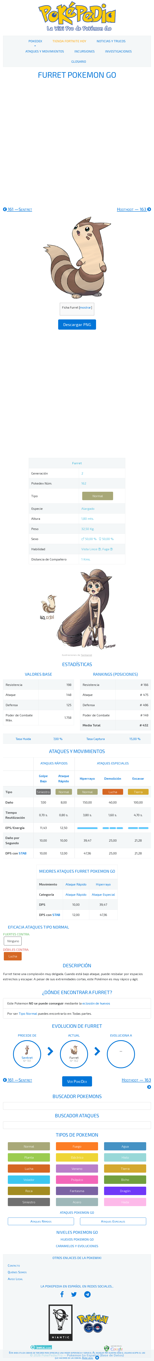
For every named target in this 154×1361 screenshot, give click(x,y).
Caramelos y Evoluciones (77, 1246)
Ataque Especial (103, 894)
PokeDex (35, 41)
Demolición (112, 778)
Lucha (112, 792)
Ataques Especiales (113, 1221)
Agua (125, 1146)
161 (17, 209)
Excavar (138, 778)
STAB (22, 853)
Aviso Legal (15, 1279)
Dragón (125, 1191)
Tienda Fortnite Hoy (69, 41)
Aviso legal (87, 1357)
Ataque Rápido (76, 884)
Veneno (77, 1168)
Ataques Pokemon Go (77, 1212)
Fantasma (77, 1191)
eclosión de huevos (96, 1003)
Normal (97, 496)
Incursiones (84, 51)
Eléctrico (77, 1157)
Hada (125, 1202)
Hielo (125, 1157)
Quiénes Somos (17, 1272)
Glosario (78, 61)
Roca (28, 1191)
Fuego (77, 1146)
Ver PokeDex (77, 1081)
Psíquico (77, 1179)
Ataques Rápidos (41, 1221)
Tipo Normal (28, 1013)
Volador (28, 1179)
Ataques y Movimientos (44, 51)
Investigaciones (118, 51)
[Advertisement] (77, 142)
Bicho (125, 1179)
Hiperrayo (87, 778)
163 (134, 209)
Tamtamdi (86, 654)
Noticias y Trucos (111, 41)
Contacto (14, 1265)
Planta (29, 1157)
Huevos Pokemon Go (77, 1239)
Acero (77, 1202)
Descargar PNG (77, 324)
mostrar (85, 307)
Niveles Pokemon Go (77, 1232)
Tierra (138, 792)
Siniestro (43, 792)
